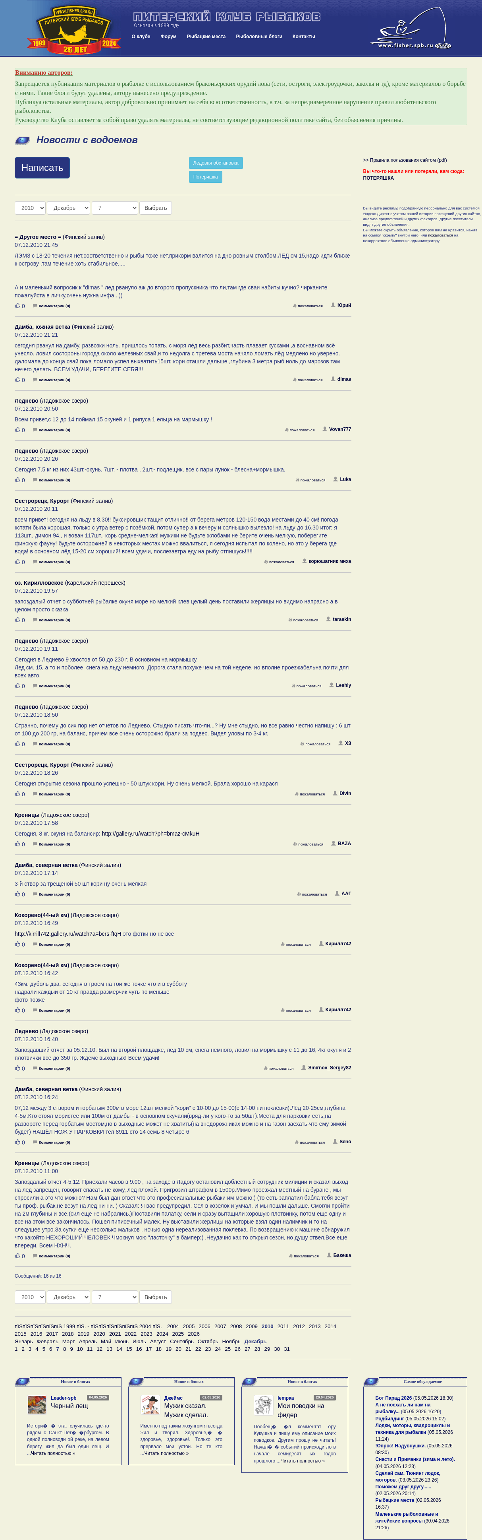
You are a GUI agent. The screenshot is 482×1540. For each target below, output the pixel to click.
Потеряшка (205, 177)
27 (248, 1349)
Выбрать (156, 208)
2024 (162, 1334)
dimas (341, 379)
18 (159, 1349)
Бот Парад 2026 (394, 1398)
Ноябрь (231, 1341)
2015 (21, 1334)
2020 (99, 1334)
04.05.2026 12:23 (395, 1466)
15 (129, 1349)
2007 (220, 1326)
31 (287, 1349)
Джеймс (173, 1398)
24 (218, 1349)
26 (238, 1349)
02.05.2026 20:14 (395, 1493)
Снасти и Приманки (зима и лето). (415, 1459)
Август (158, 1341)
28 (257, 1349)
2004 (173, 1326)
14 (119, 1349)
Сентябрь (182, 1341)
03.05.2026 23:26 (418, 1480)
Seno (342, 1141)
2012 (299, 1326)
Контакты (304, 36)
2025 (178, 1334)
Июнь (122, 1341)
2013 (315, 1326)
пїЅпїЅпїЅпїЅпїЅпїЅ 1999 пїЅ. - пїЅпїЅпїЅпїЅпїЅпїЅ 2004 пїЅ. (88, 1326)
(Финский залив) (60, 237)
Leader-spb (64, 1398)
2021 (115, 1334)
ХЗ (344, 743)
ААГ (343, 893)
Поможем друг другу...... (404, 1487)
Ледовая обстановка (216, 163)
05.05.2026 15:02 (425, 1419)
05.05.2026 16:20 (421, 1411)
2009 (252, 1326)
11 (90, 1349)
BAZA (341, 843)
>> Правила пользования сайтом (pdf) (405, 160)
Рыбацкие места (206, 36)
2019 (84, 1334)
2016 (36, 1334)
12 (99, 1349)
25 (228, 1349)
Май (106, 1341)
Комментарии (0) (51, 306)
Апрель (88, 1341)
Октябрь (208, 1341)
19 (169, 1349)
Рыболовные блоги (259, 36)
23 (208, 1349)
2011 (283, 1326)
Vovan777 (336, 429)
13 (109, 1349)
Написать (42, 167)
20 (178, 1349)
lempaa (286, 1398)
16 (139, 1349)
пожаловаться (308, 306)
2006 (204, 1326)
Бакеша (339, 1255)
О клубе (141, 36)
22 (198, 1349)
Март (68, 1341)
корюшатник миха (326, 561)
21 (188, 1349)
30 (277, 1349)
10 (80, 1349)
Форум (169, 36)
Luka (342, 479)
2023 (146, 1334)
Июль (139, 1341)
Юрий (341, 305)
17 (149, 1349)
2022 (131, 1334)
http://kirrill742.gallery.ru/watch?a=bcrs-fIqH (68, 934)
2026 (194, 1334)
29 (267, 1349)
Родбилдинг (390, 1419)
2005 (189, 1326)
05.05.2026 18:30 (433, 1398)
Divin (342, 793)
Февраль (47, 1341)
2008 (236, 1326)
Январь (24, 1341)
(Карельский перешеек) (70, 583)
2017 (52, 1334)
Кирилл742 (335, 943)
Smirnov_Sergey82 (326, 1068)
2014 (331, 1326)
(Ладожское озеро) (51, 401)
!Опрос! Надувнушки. (401, 1446)
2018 (68, 1334)
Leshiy (340, 685)
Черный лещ (69, 1405)
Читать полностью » (53, 1453)
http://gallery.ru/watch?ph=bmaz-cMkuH (151, 833)
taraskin (338, 619)
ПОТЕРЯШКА (378, 178)
